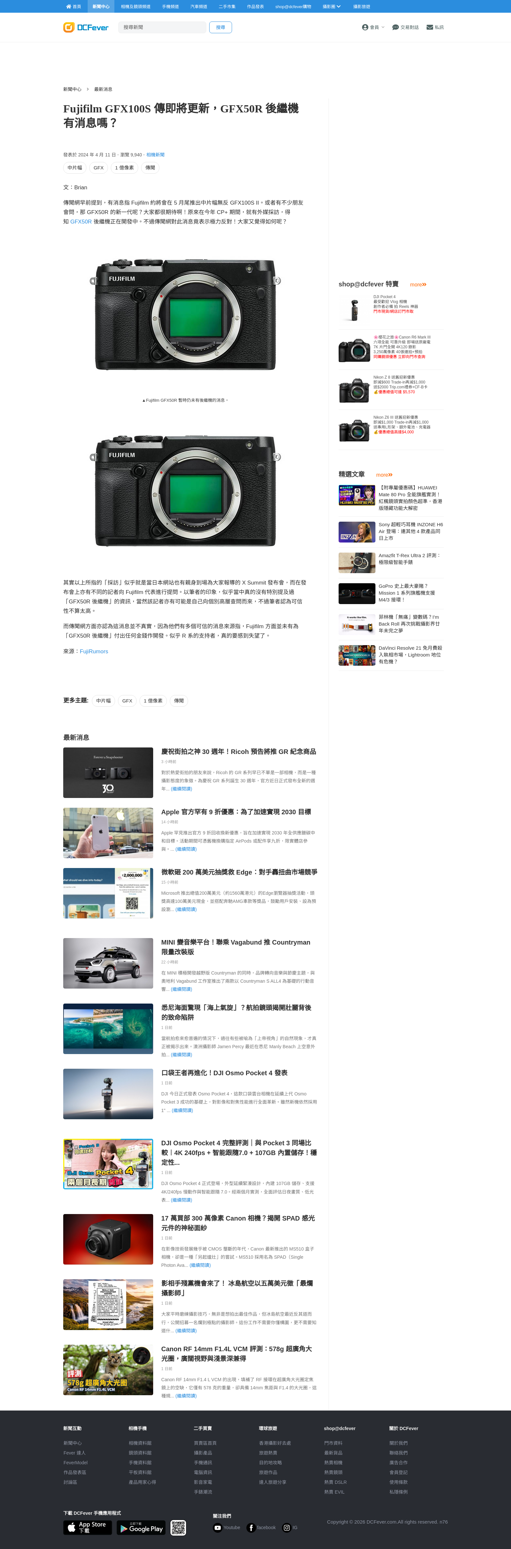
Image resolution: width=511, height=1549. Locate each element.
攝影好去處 (275, 1443)
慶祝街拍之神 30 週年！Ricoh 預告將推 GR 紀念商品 (238, 751)
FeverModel (76, 1462)
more (418, 284)
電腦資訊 (203, 1472)
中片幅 (74, 167)
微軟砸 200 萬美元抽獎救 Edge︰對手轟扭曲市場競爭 (239, 872)
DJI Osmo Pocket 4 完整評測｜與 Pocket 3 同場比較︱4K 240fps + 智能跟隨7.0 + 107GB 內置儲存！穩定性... (239, 1152)
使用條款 (398, 1482)
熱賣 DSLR (335, 1482)
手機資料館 (140, 1462)
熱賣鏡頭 (333, 1472)
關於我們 (398, 1443)
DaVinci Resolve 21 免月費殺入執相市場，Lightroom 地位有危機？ (410, 654)
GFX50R (81, 222)
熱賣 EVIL (334, 1492)
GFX (99, 167)
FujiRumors (94, 651)
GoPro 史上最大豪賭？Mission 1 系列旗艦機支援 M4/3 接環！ (407, 592)
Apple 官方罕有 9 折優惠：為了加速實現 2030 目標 (236, 812)
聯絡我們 (398, 1452)
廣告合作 (398, 1462)
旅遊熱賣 (268, 1452)
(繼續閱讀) (181, 788)
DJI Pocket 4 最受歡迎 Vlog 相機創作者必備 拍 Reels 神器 (395, 304)
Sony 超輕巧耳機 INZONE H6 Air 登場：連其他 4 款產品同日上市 (411, 531)
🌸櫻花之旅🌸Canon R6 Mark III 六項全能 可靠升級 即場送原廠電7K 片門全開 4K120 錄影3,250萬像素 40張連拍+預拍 (402, 347)
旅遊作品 (268, 1472)
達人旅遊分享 (272, 1482)
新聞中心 (72, 89)
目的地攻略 (270, 1462)
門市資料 (333, 1443)
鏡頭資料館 (140, 1452)
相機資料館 (140, 1443)
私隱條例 (398, 1492)
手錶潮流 (203, 1492)
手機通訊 (203, 1462)
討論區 (70, 1482)
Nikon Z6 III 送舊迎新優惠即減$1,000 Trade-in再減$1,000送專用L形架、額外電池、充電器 (402, 424)
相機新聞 (155, 154)
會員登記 (398, 1472)
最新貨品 (333, 1452)
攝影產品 (203, 1452)
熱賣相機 (333, 1462)
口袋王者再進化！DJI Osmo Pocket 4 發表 (224, 1073)
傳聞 (150, 167)
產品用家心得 (142, 1482)
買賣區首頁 (205, 1443)
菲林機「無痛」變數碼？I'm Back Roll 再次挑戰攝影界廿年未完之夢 (409, 623)
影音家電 (203, 1482)
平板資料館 (140, 1472)
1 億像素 (124, 167)
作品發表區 (75, 1472)
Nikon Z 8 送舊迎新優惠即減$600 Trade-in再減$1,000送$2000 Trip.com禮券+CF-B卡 (400, 384)
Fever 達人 (75, 1452)
